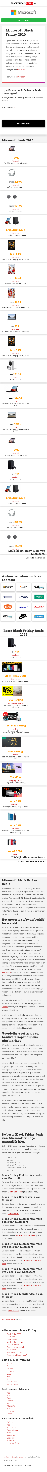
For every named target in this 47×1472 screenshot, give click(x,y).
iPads (9, 1432)
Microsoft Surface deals (25, 1235)
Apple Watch (12, 1427)
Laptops (10, 1438)
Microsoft (21, 69)
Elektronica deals (15, 1192)
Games (5, 1007)
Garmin (10, 1400)
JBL (8, 1403)
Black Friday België (8, 1319)
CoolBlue (10, 1371)
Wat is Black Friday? (15, 1352)
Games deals (13, 1213)
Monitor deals (13, 1310)
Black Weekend (13, 1339)
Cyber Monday (13, 1344)
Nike (8, 1408)
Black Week (11, 1337)
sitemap (20, 1457)
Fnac (9, 1376)
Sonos (9, 1413)
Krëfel (9, 1379)
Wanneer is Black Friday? (17, 1355)
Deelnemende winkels (16, 1347)
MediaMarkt (12, 1382)
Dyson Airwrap (12, 1430)
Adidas (9, 1395)
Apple (9, 1366)
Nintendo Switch (13, 1443)
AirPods (10, 1422)
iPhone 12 (11, 1435)
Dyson (9, 1374)
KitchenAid (11, 1406)
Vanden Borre (12, 1384)
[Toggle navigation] (4, 3)
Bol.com (10, 1368)
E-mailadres (8, 107)
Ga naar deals (23, 20)
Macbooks (11, 1440)
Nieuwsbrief (11, 1350)
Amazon (10, 1363)
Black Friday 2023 (14, 1334)
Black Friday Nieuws (15, 1342)
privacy (13, 1457)
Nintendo (10, 1411)
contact (6, 1457)
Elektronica (6, 972)
